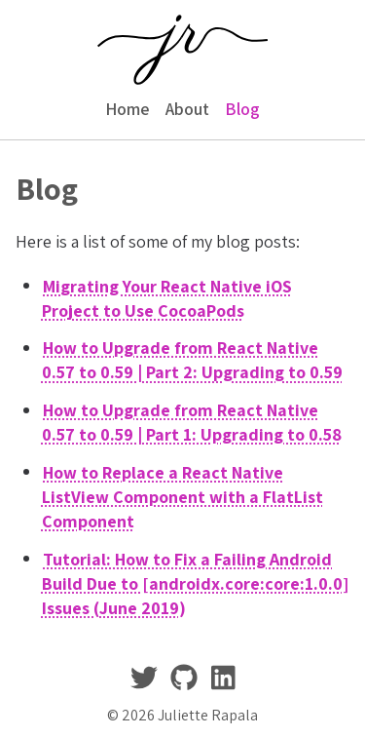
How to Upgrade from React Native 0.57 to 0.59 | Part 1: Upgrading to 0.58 (192, 422)
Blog (242, 108)
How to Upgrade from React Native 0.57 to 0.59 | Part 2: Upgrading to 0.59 (192, 359)
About (187, 108)
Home (127, 108)
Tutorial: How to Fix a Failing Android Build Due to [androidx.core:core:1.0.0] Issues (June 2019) (195, 582)
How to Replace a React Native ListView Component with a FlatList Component (182, 495)
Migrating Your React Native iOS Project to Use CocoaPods (167, 297)
